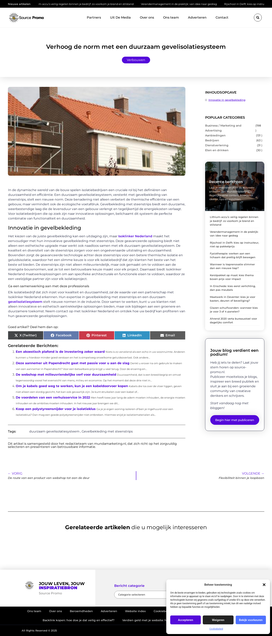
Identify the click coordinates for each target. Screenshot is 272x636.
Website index (135, 611)
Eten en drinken (217, 150)
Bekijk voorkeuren (251, 620)
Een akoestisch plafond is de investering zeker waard (60, 352)
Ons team (171, 17)
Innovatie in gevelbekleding (226, 99)
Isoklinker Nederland (135, 236)
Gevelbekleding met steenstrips (107, 431)
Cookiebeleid (216, 629)
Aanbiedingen (215, 135)
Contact (222, 17)
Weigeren (218, 620)
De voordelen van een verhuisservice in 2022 (53, 397)
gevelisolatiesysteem (25, 302)
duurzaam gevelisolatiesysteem (54, 431)
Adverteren (197, 17)
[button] (264, 585)
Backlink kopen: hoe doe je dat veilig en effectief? (78, 620)
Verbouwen (136, 60)
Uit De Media (120, 17)
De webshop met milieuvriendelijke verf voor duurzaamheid (66, 374)
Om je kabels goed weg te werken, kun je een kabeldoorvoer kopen (72, 386)
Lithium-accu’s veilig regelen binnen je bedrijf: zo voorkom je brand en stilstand (87, 4)
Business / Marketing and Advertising (223, 128)
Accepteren (185, 620)
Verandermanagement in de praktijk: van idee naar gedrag (184, 4)
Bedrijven (212, 140)
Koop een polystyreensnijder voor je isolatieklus (56, 409)
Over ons (147, 17)
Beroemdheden (81, 611)
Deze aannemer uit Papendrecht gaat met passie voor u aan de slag (72, 363)
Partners (94, 17)
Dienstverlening (216, 145)
